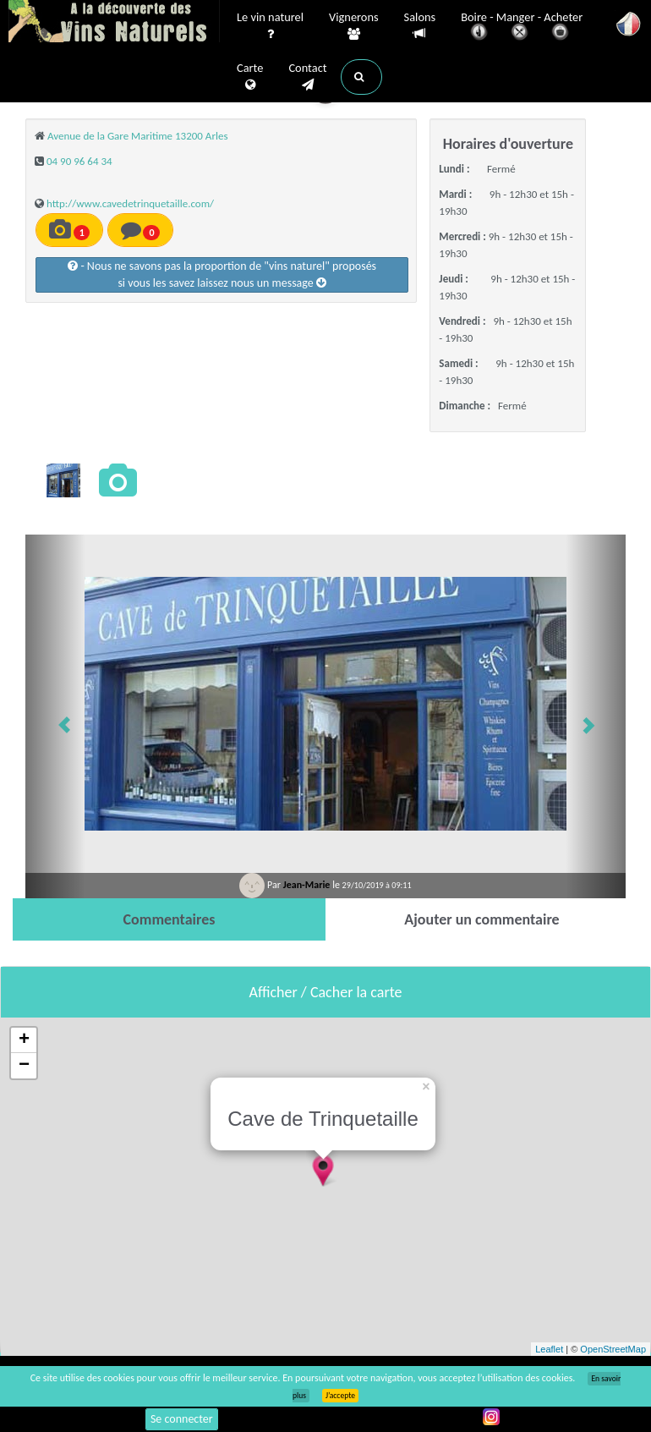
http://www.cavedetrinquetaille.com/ (130, 203)
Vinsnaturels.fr (114, 23)
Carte (250, 77)
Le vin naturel (270, 26)
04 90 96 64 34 (79, 161)
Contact (307, 77)
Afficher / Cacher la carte (325, 992)
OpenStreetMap (613, 1349)
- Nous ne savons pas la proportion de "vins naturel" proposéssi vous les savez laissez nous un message (222, 274)
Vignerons (354, 26)
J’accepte (340, 1396)
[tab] (169, 919)
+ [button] (24, 1040)
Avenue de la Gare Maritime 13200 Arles (137, 135)
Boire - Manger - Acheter (522, 27)
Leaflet (549, 1349)
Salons (420, 26)
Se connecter (181, 1419)
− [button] (24, 1065)
